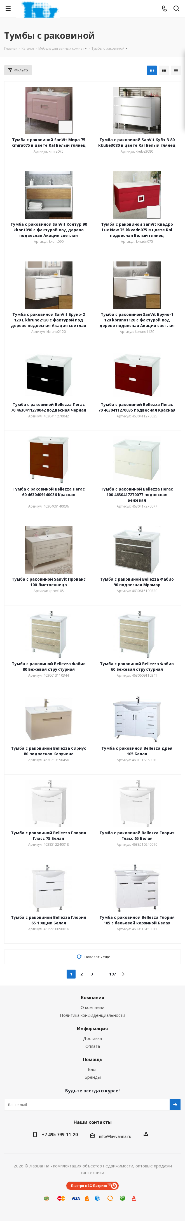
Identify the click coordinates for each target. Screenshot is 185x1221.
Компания (92, 997)
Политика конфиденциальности (92, 1015)
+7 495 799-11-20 (60, 1134)
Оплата (92, 1046)
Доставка (92, 1038)
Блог (92, 1069)
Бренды (93, 1077)
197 (112, 974)
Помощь (92, 1059)
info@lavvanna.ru (115, 1136)
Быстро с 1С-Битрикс (89, 1186)
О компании (92, 1007)
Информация (92, 1028)
